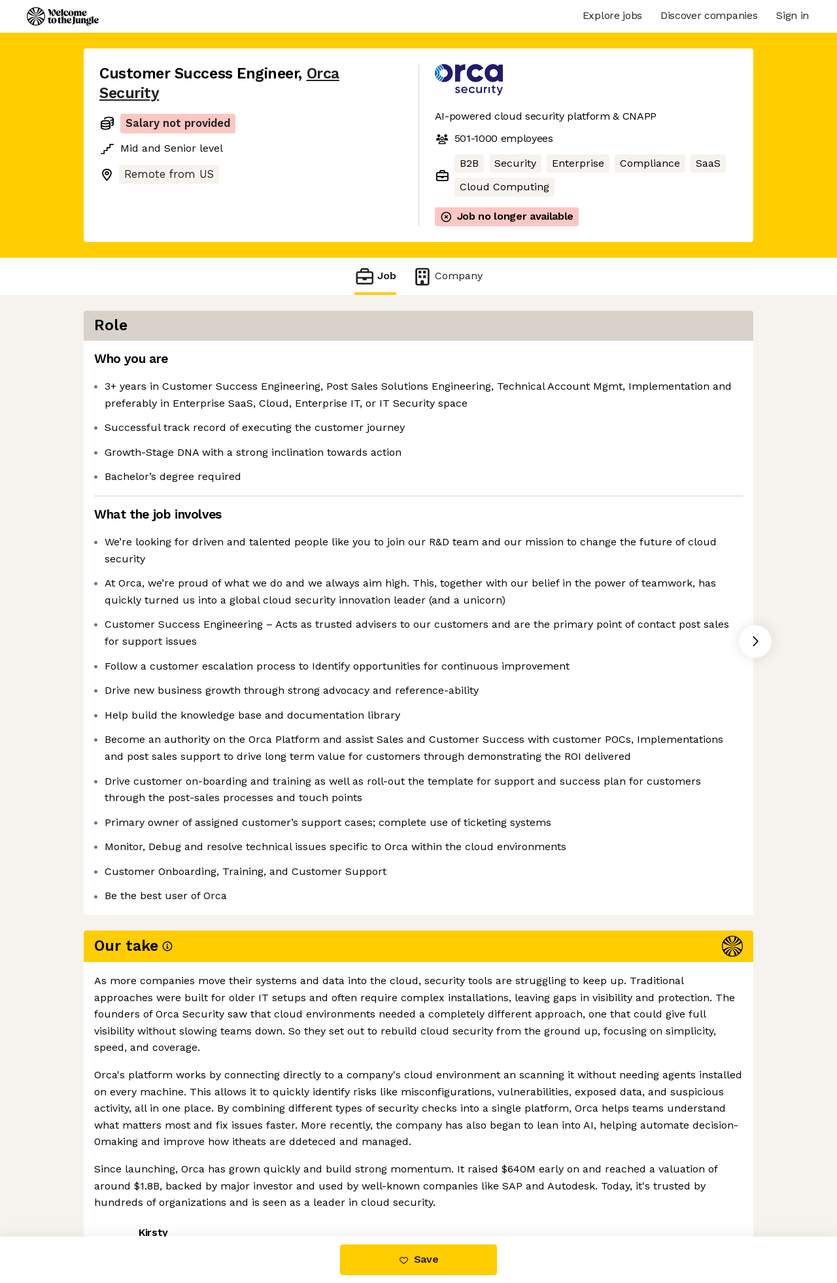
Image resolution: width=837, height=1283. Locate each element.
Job (375, 276)
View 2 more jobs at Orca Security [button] (277, 1181)
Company (447, 276)
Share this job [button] (135, 1181)
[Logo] (63, 16)
